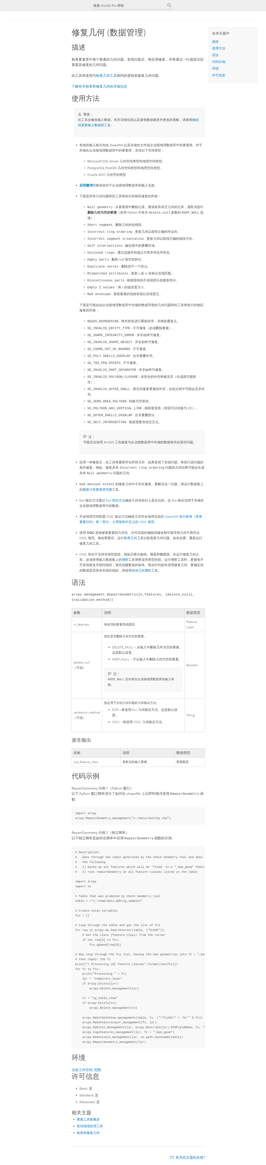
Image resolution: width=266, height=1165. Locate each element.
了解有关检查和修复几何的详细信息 (99, 86)
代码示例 (218, 62)
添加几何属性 (141, 570)
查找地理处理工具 (90, 1126)
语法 (215, 55)
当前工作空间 (82, 1069)
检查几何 (130, 538)
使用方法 (218, 48)
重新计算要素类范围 (97, 490)
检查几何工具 (106, 76)
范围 (97, 1069)
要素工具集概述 (88, 1119)
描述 (215, 41)
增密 (125, 560)
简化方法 (115, 500)
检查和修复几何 (88, 1132)
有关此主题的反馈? (190, 1157)
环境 (215, 68)
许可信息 (218, 75)
